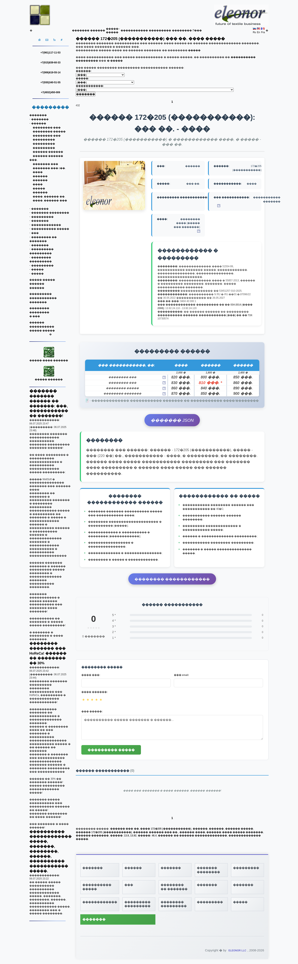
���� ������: (94, 692)
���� (38, 172)
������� (80, 30)
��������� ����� (111, 750)
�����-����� (42, 279)
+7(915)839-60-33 (50, 62)
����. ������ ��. (49, 196)
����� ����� (42, 330)
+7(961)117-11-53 (50, 52)
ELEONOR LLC (237, 950)
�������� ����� (49, 131)
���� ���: (90, 675)
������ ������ (48, 151)
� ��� (34, 316)
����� (39, 188)
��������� (160, 30)
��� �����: (92, 711)
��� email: (181, 675)
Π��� (197, 30)
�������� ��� (47, 127)
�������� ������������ (172, 579)
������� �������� (50, 212)
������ (97, 30)
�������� (182, 30)
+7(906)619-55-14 (50, 72)
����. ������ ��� (50, 200)
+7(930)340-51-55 (50, 82)
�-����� (115, 60)
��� (35, 233)
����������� (134, 30)
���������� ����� (50, 228)
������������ (46, 224)
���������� (41, 326)
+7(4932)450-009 (50, 92)
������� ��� (45, 164)
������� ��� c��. (49, 168)
